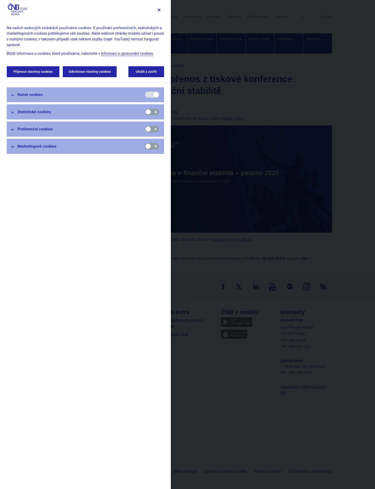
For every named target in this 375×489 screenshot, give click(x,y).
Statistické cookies (34, 112)
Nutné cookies (30, 94)
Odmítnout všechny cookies (89, 72)
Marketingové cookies (37, 146)
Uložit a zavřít (146, 72)
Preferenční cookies (35, 129)
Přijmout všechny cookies (33, 72)
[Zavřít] (159, 10)
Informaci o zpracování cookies (127, 53)
